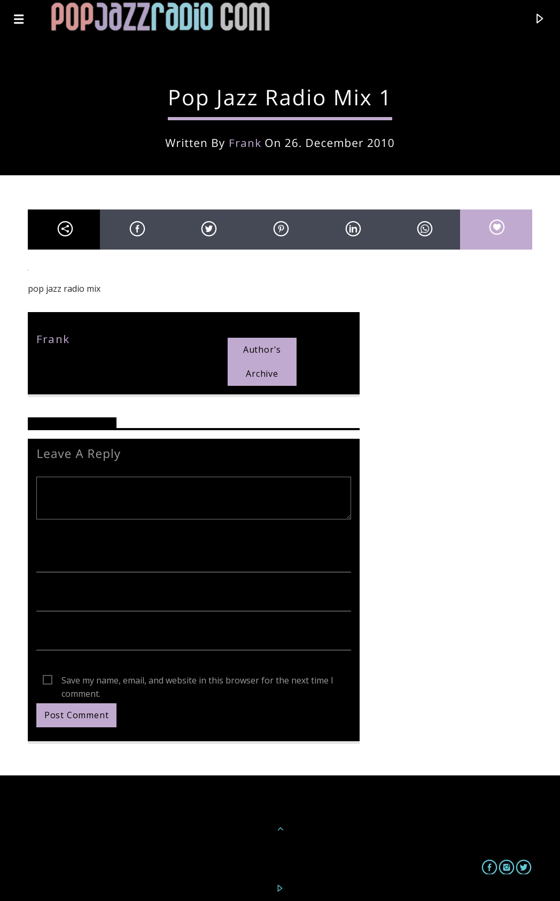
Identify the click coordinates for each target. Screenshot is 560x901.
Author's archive (262, 361)
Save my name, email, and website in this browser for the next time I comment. (197, 680)
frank (245, 142)
